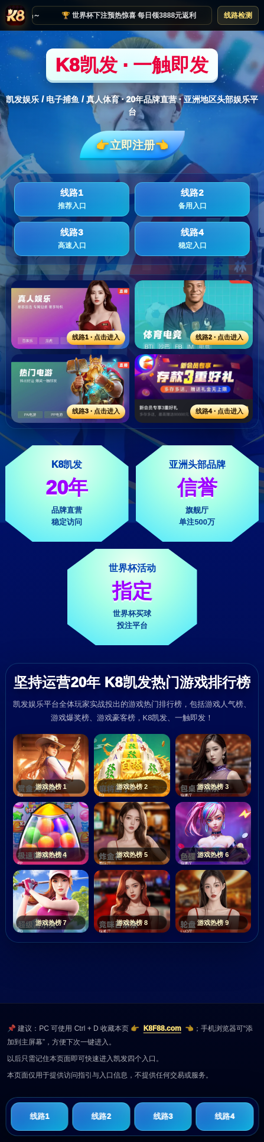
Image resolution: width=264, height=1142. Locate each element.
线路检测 (238, 15)
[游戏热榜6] (213, 833)
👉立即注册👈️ (132, 145)
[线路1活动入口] (70, 314)
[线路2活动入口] (194, 314)
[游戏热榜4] (51, 833)
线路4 (192, 239)
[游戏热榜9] (213, 901)
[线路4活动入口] (194, 388)
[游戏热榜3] (213, 765)
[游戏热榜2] (132, 765)
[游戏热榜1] (51, 765)
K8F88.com (162, 1028)
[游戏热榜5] (132, 833)
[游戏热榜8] (132, 901)
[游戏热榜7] (51, 901)
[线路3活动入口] (70, 388)
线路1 (71, 199)
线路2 (192, 199)
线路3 (71, 239)
